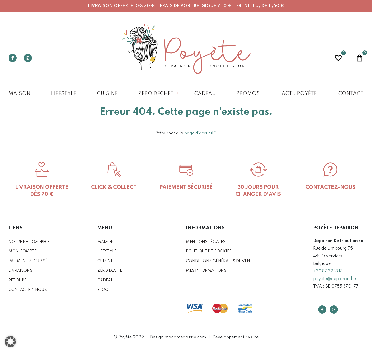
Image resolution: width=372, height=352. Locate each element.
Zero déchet (156, 93)
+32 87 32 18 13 (328, 271)
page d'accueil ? (200, 133)
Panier (359, 57)
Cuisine (107, 93)
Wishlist (338, 57)
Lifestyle (63, 93)
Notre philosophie (29, 242)
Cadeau (205, 93)
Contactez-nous (28, 290)
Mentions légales (205, 242)
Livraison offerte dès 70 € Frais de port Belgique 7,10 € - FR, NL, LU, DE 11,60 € (186, 6)
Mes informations (206, 271)
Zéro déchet (111, 271)
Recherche (296, 58)
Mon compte (23, 251)
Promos (248, 93)
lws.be (252, 337)
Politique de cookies (209, 251)
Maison (20, 93)
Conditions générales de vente (220, 261)
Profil (317, 58)
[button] (10, 341)
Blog (102, 290)
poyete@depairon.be (334, 279)
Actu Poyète (299, 93)
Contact (350, 93)
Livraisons (20, 271)
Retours (18, 280)
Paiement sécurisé (28, 261)
